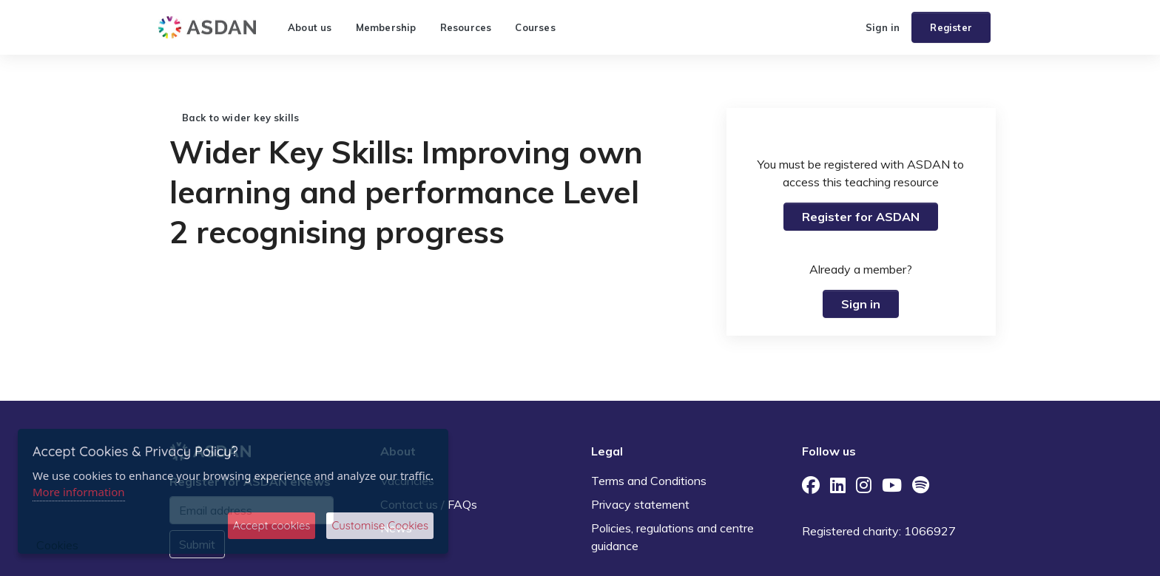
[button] (848, 27)
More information (79, 491)
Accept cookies (272, 525)
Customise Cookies (379, 525)
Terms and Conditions (649, 480)
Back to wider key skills (234, 117)
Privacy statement (640, 504)
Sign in (883, 27)
